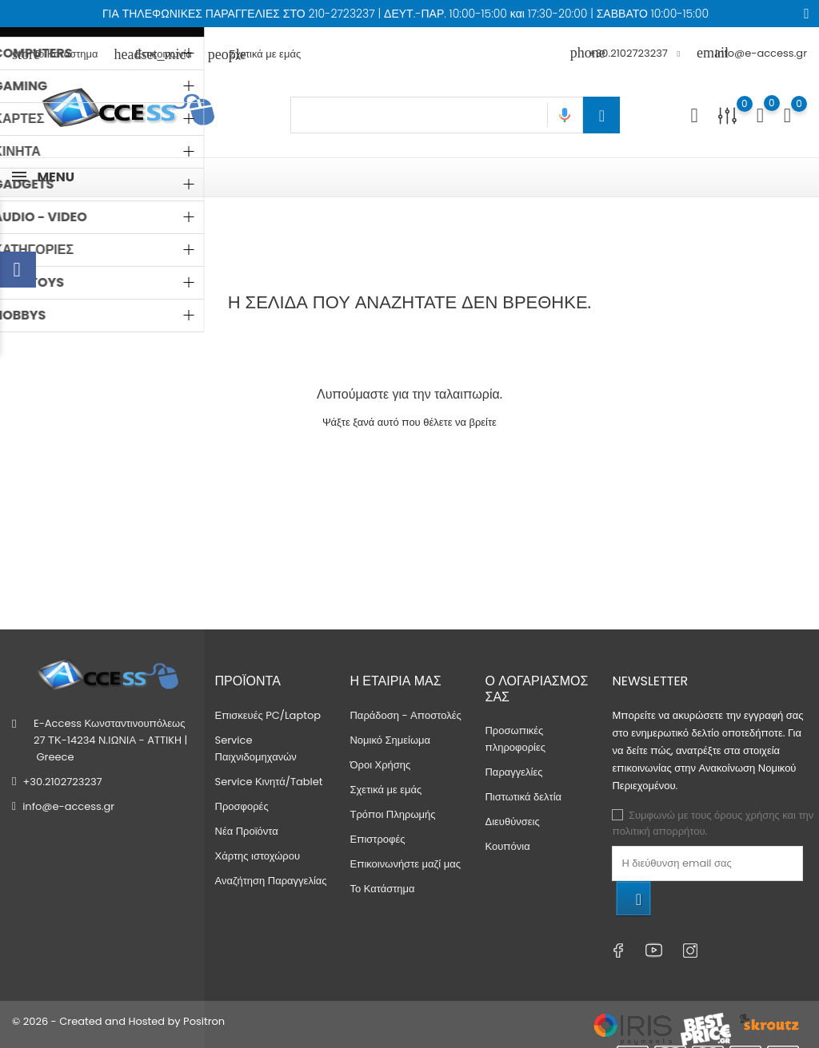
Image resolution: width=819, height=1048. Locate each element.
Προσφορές (242, 806)
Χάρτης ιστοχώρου (258, 855)
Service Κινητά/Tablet (269, 781)
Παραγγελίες (513, 772)
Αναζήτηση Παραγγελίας (271, 880)
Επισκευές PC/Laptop (268, 715)
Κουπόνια (507, 846)
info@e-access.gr (752, 53)
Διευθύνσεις (512, 821)
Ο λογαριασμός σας (536, 688)
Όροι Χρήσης (380, 764)
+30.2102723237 (62, 781)
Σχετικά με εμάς (254, 54)
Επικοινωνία (153, 54)
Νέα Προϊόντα (246, 831)
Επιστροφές (377, 839)
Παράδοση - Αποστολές (405, 715)
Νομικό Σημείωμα (390, 740)
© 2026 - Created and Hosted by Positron (118, 1021)
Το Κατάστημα (55, 54)
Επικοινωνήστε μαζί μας (405, 863)
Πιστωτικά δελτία (523, 796)
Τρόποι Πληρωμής (392, 814)
